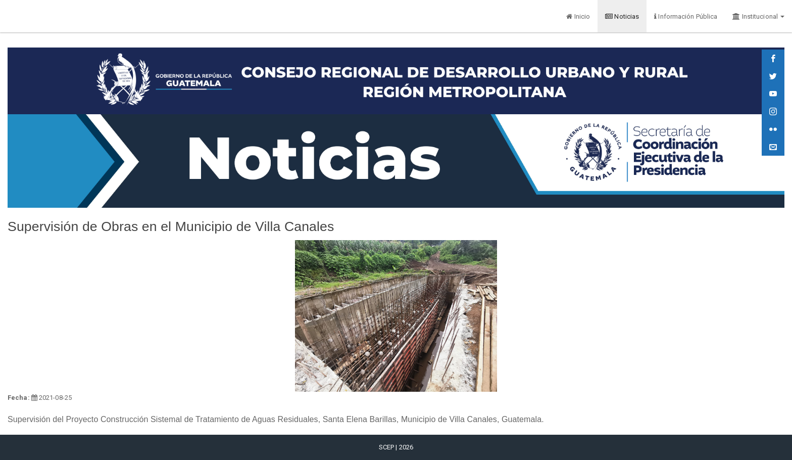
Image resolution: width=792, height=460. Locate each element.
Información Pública (685, 16)
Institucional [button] (758, 16)
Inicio (578, 16)
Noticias (622, 16)
